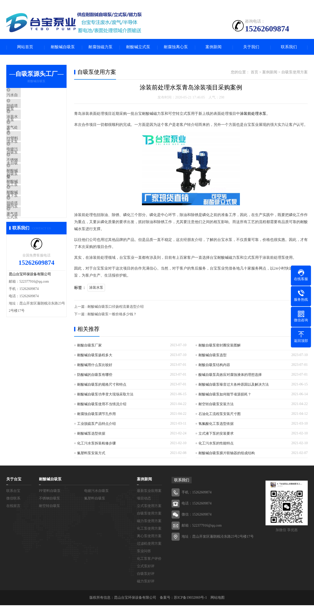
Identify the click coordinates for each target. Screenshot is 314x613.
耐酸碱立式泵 (138, 47)
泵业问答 (144, 551)
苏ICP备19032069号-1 (190, 598)
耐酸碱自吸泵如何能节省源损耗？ (224, 394)
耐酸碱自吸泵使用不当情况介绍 (101, 404)
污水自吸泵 (27, 96)
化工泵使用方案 (149, 529)
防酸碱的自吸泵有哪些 (94, 375)
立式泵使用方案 (149, 506)
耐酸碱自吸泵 (63, 47)
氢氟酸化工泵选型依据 (216, 424)
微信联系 (13, 498)
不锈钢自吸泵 (29, 185)
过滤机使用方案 (149, 544)
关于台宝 (13, 479)
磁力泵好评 (145, 581)
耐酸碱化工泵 (29, 200)
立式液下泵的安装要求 (216, 434)
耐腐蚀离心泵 (176, 47)
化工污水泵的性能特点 (216, 443)
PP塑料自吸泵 (29, 155)
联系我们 (289, 47)
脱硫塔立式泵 (29, 244)
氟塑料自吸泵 (94, 498)
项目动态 (144, 498)
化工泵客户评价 (149, 559)
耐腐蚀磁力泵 (100, 47)
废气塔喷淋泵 (29, 259)
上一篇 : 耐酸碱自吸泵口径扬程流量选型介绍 (109, 307)
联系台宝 (13, 491)
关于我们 (251, 47)
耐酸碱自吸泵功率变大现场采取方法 (105, 394)
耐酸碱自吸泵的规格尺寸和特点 (101, 385)
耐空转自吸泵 (49, 506)
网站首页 (25, 47)
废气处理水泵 (29, 140)
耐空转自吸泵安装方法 (216, 404)
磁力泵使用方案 (149, 521)
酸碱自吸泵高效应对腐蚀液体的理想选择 (230, 375)
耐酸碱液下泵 (29, 215)
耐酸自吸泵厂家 (89, 345)
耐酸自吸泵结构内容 (214, 365)
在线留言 (13, 506)
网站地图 (218, 598)
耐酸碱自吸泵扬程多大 (94, 355)
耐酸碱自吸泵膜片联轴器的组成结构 (226, 453)
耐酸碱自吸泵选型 (212, 355)
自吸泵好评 (145, 574)
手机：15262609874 (197, 492)
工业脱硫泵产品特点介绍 (96, 424)
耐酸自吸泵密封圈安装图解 (219, 345)
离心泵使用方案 (149, 536)
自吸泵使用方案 (294, 73)
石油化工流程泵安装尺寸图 (219, 414)
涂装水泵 (25, 126)
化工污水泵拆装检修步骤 (96, 443)
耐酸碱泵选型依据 (91, 434)
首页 (254, 73)
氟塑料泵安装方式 (91, 453)
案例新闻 (213, 47)
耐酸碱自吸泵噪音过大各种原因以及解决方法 (233, 385)
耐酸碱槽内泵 (29, 229)
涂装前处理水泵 (253, 114)
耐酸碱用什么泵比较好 (94, 365)
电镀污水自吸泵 (31, 170)
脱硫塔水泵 (27, 111)
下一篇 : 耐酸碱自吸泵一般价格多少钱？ (105, 314)
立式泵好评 (145, 566)
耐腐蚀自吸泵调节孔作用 (96, 414)
